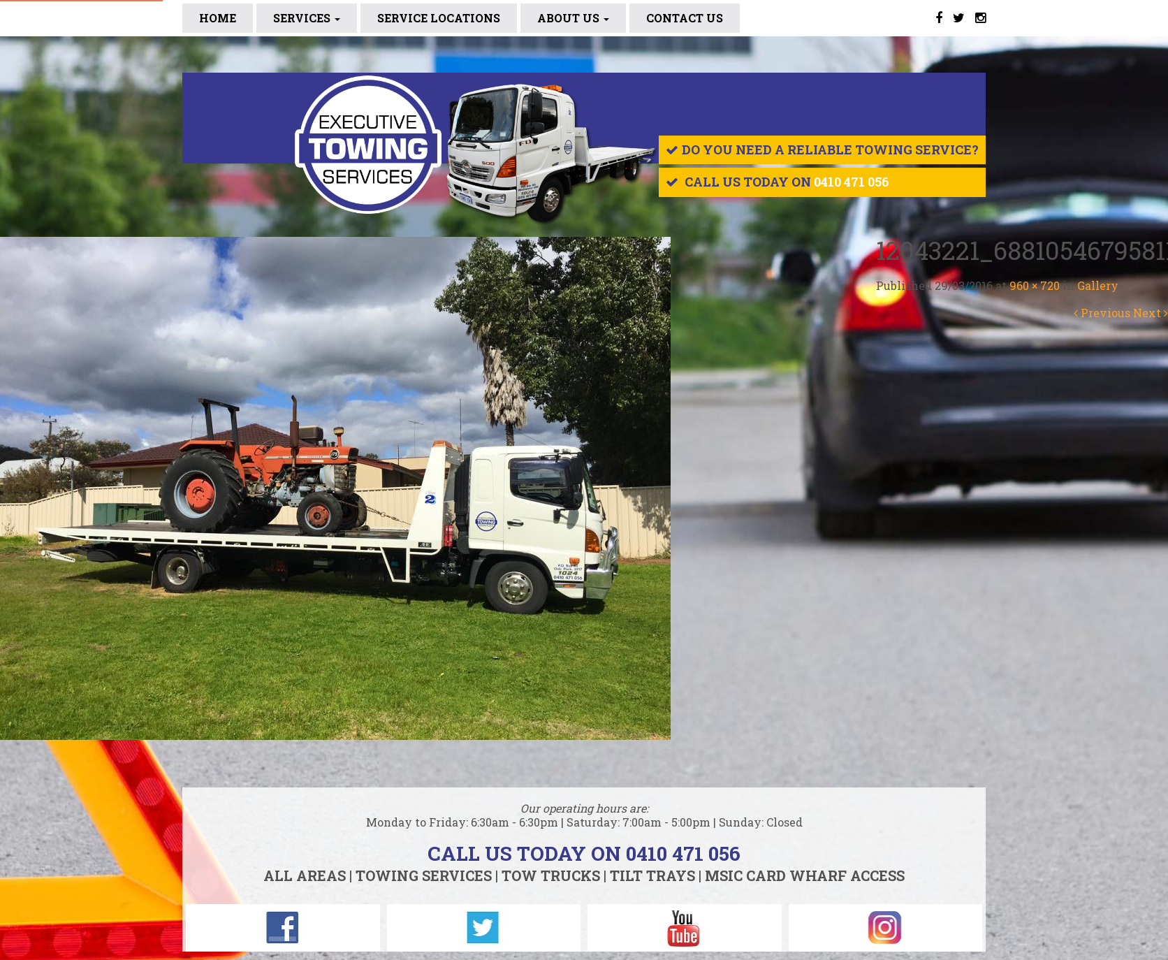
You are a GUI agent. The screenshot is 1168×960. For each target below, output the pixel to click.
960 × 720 (1034, 285)
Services (306, 17)
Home (217, 17)
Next (1150, 312)
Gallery (1097, 285)
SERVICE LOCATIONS (438, 17)
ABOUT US (573, 17)
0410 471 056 (851, 181)
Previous (1102, 312)
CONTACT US (684, 17)
